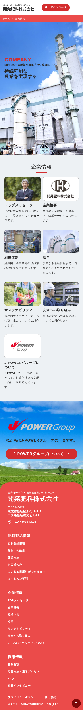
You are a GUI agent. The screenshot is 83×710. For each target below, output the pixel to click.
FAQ (11, 678)
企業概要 (13, 607)
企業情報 (15, 593)
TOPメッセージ (18, 600)
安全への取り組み (19, 635)
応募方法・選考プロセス (24, 671)
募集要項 (13, 664)
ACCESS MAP (26, 522)
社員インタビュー (19, 685)
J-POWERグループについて (39, 454)
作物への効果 (16, 550)
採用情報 (15, 657)
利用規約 (50, 697)
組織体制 (13, 614)
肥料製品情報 (19, 536)
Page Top (76, 703)
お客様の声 (15, 564)
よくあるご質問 (18, 578)
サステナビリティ (19, 628)
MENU (76, 7)
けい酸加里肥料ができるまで (26, 571)
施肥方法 (13, 557)
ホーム (6, 18)
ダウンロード (58, 7)
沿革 (11, 621)
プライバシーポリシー (22, 697)
